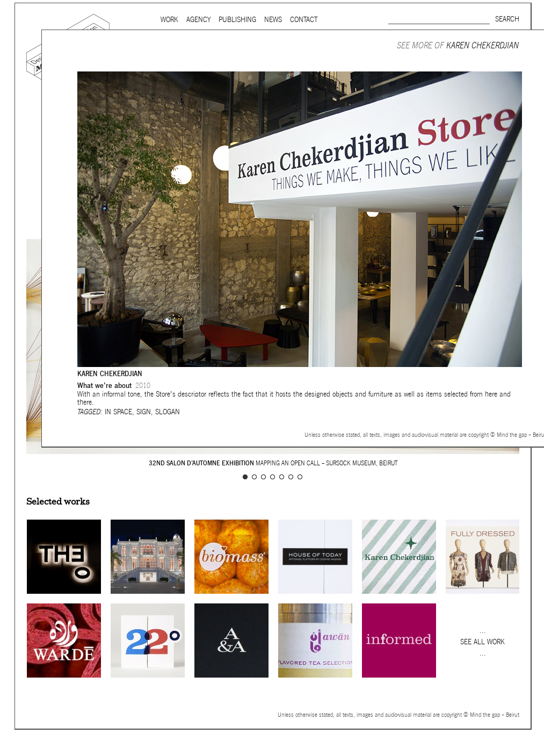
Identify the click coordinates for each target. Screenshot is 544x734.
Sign (143, 412)
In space (118, 412)
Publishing (237, 20)
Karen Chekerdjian (482, 45)
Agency (198, 20)
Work (169, 20)
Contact (303, 20)
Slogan (167, 412)
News (273, 20)
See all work (482, 642)
